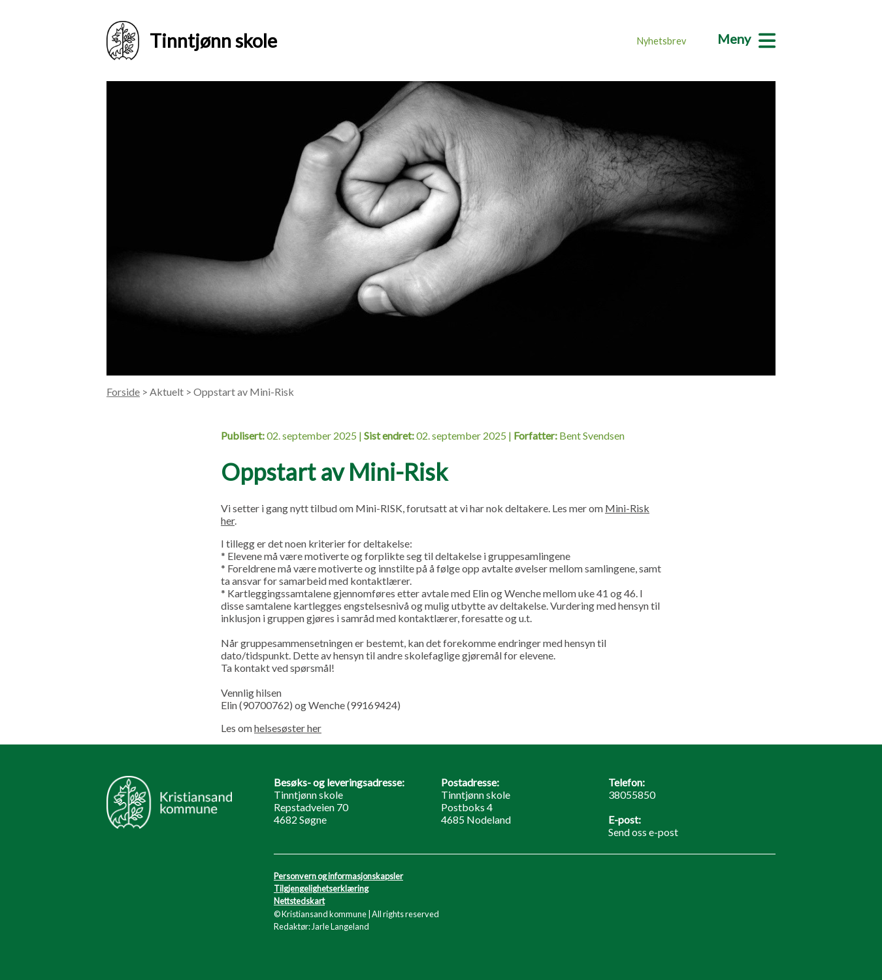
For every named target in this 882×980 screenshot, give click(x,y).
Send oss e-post (643, 832)
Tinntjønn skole (191, 40)
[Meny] (746, 38)
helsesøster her (287, 728)
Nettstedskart (299, 901)
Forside (123, 391)
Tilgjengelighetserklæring (321, 888)
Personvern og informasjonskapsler (338, 876)
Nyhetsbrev (661, 40)
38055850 (631, 794)
